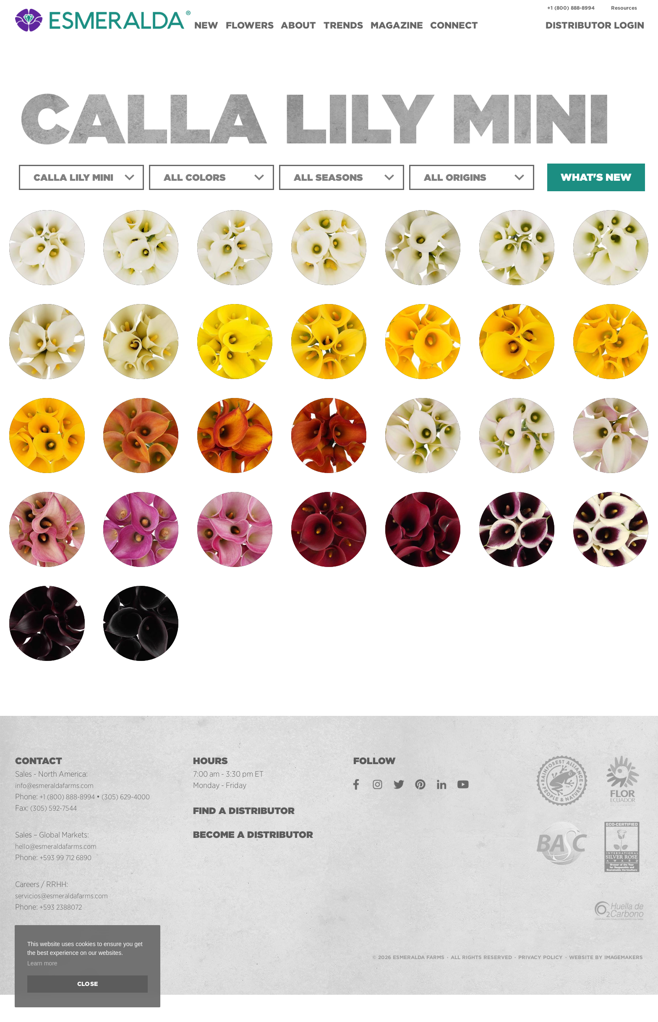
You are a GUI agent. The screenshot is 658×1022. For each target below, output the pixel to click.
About (298, 25)
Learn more (42, 963)
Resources (624, 8)
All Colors (198, 177)
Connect (454, 25)
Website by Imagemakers (606, 941)
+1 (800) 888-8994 (571, 8)
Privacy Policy (540, 941)
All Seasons (332, 177)
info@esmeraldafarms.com (58, 785)
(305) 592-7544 (57, 807)
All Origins (459, 177)
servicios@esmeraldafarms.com (66, 895)
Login (595, 25)
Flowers (250, 25)
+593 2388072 (63, 906)
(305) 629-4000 (135, 796)
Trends (343, 25)
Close (87, 983)
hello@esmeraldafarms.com (60, 845)
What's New (596, 177)
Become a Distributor (264, 834)
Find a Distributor (254, 810)
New (206, 25)
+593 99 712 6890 (68, 857)
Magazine (397, 25)
